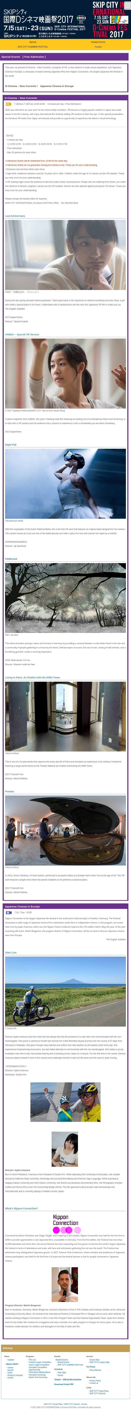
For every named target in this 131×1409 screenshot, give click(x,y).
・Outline (9, 1368)
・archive (9, 1378)
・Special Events (62, 1362)
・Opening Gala (33, 1370)
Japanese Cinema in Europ (56, 86)
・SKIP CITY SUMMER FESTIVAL (69, 1365)
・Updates (10, 1360)
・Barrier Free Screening (37, 1377)
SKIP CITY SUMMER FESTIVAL (33, 47)
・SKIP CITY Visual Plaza (98, 1391)
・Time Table (61, 1373)
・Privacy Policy (94, 1381)
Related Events (98, 42)
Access (98, 47)
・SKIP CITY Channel (96, 1393)
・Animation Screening (36, 1375)
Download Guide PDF (64, 1384)
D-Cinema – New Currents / (21, 86)
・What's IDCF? (11, 1364)
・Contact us (93, 1383)
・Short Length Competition (38, 1365)
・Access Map (93, 1360)
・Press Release (94, 1370)
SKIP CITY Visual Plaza (53, 1404)
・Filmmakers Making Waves (38, 1372)
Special (32, 42)
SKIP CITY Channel (72, 1404)
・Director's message (14, 1375)
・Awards (10, 1370)
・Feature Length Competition (39, 1362)
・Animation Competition (37, 1367)
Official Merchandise (72, 1379)
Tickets (57, 1379)
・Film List (31, 1360)
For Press (90, 1367)
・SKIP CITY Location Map (98, 1362)
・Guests (59, 1375)
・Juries (9, 1373)
